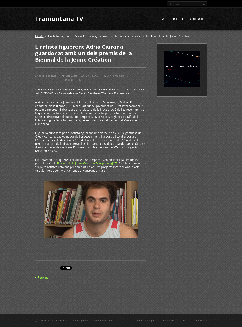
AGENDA (177, 19)
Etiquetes (71, 76)
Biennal (68, 80)
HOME (161, 19)
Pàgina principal (145, 320)
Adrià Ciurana (89, 76)
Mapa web (168, 320)
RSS (185, 320)
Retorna (43, 277)
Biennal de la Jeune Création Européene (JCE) (87, 164)
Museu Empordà (114, 76)
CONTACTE (196, 19)
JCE (81, 80)
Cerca (204, 4)
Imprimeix (201, 320)
